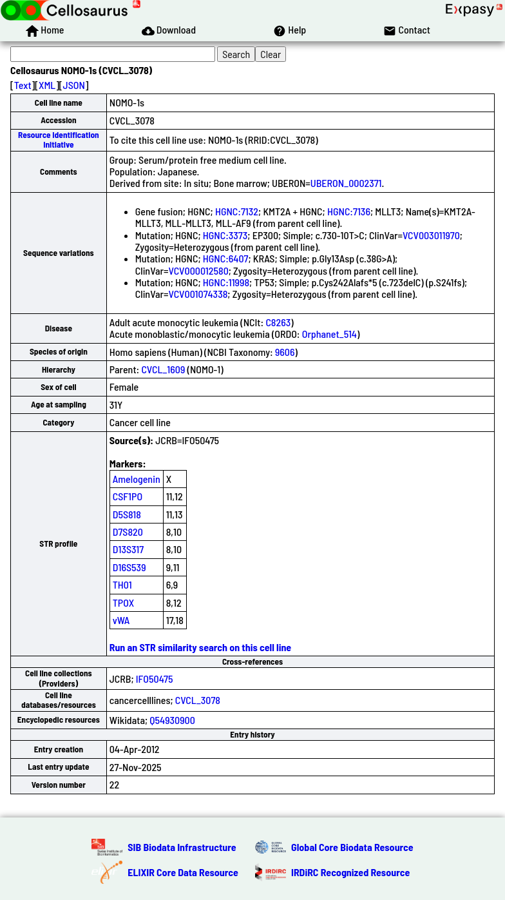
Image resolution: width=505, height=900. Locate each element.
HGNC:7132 (236, 211)
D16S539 (129, 567)
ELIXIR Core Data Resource (183, 872)
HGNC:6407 (226, 258)
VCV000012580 (199, 270)
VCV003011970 (431, 235)
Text (23, 85)
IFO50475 (154, 678)
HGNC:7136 (348, 211)
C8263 (278, 322)
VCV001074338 (198, 294)
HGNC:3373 (225, 235)
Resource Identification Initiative (58, 140)
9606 (285, 352)
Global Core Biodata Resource (352, 847)
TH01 (122, 584)
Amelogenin (136, 479)
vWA (121, 620)
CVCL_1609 (163, 369)
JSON (74, 85)
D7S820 (128, 531)
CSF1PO (127, 496)
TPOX (124, 602)
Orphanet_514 (329, 334)
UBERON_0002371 (346, 183)
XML (47, 85)
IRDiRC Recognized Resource (350, 872)
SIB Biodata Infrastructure (182, 847)
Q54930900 (172, 720)
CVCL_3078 (197, 700)
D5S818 (127, 514)
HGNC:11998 (226, 282)
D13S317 (128, 549)
